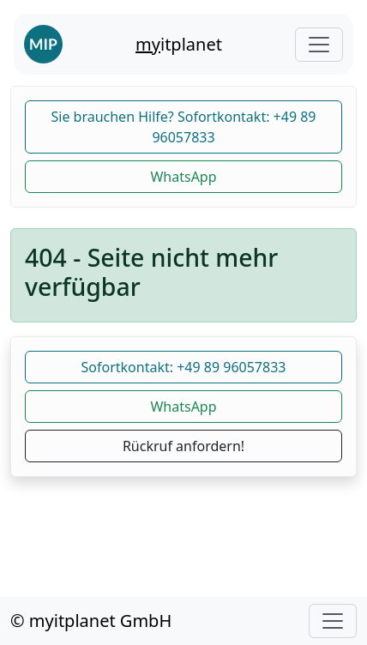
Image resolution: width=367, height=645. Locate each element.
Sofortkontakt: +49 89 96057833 (183, 367)
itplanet (178, 44)
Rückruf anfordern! (183, 446)
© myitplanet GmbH (90, 620)
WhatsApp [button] (183, 176)
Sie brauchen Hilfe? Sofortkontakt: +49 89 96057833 (183, 127)
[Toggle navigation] (319, 44)
